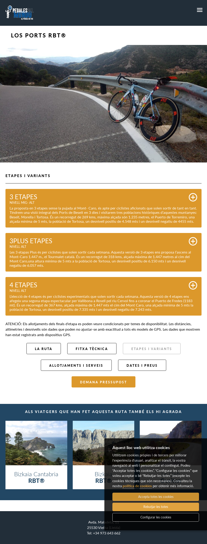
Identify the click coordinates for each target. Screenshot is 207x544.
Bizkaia (103, 477)
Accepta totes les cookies (155, 497)
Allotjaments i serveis (76, 365)
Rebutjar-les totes (155, 507)
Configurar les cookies (155, 517)
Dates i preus (142, 365)
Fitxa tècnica (92, 349)
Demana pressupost (103, 382)
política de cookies (137, 486)
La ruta (43, 349)
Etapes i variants (151, 349)
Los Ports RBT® (38, 35)
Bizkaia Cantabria (36, 477)
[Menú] (199, 10)
